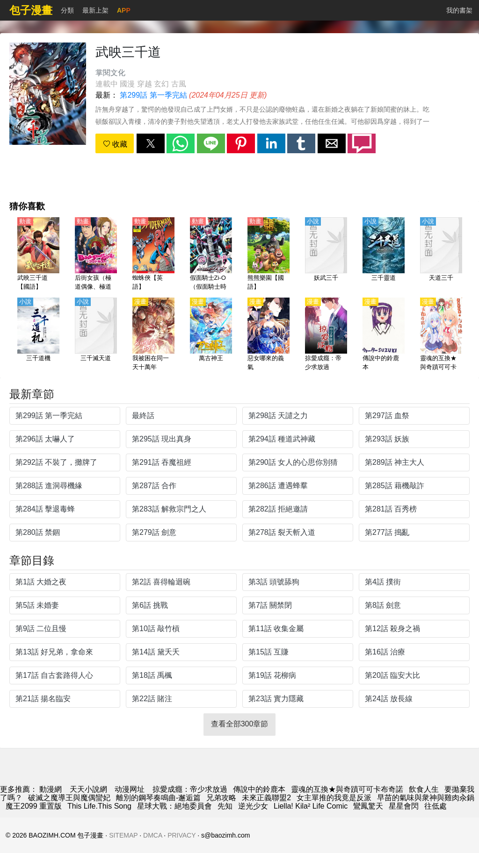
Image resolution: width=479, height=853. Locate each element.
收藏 (115, 144)
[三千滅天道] (96, 335)
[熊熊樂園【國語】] (268, 254)
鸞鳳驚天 (368, 806)
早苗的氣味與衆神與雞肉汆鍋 (425, 798)
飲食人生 (424, 789)
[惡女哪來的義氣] (268, 335)
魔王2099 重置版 (34, 806)
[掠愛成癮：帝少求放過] (326, 335)
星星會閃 (404, 806)
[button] (151, 143)
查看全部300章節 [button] (240, 724)
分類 (67, 10)
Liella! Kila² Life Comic (311, 806)
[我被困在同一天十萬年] (153, 335)
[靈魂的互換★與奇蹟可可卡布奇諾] (441, 335)
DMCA (152, 835)
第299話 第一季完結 (153, 95)
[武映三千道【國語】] (38, 254)
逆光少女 (253, 806)
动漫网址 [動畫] (130, 789)
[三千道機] (38, 335)
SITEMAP (123, 835)
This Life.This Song (99, 806)
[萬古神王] (211, 335)
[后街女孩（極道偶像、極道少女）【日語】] (96, 254)
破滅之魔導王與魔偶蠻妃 (69, 798)
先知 (225, 806)
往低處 (435, 806)
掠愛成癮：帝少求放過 (189, 789)
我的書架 (459, 10)
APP (124, 10)
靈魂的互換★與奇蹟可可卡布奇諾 (347, 789)
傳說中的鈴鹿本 (259, 789)
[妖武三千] (326, 254)
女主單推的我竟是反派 (334, 798)
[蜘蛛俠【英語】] (153, 254)
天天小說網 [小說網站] (88, 789)
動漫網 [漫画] (50, 789)
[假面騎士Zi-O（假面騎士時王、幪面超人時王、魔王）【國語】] (211, 254)
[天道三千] (441, 254)
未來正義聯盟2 (266, 798)
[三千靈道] (384, 254)
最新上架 (95, 10)
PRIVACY (181, 835)
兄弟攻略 (221, 798)
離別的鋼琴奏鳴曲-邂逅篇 (158, 798)
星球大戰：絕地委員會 (174, 806)
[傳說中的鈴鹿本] (384, 335)
